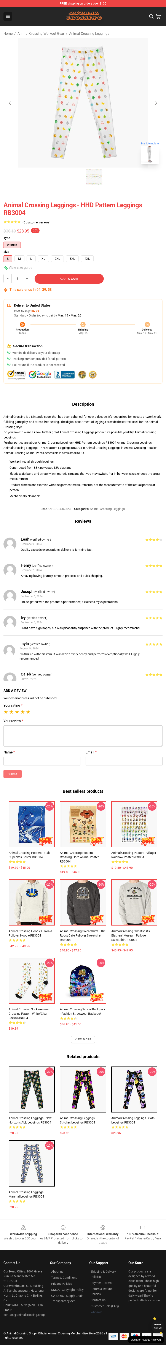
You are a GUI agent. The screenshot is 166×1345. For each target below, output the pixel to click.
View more (83, 1039)
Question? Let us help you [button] (146, 1339)
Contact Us (98, 1300)
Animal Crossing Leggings (89, 34)
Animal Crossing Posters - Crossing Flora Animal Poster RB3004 (79, 857)
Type (6, 238)
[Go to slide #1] (71, 177)
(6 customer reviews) (36, 222)
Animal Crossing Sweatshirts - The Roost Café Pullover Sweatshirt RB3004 (82, 935)
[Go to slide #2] (94, 177)
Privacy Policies (61, 1283)
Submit (12, 774)
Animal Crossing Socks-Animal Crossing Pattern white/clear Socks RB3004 (29, 1014)
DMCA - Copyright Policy (67, 1289)
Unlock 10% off (158, 1326)
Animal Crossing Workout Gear (41, 34)
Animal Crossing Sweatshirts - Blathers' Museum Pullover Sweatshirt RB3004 (131, 935)
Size (6, 251)
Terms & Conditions (64, 1277)
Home (8, 34)
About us (57, 1271)
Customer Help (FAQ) (105, 1306)
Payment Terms (101, 1283)
